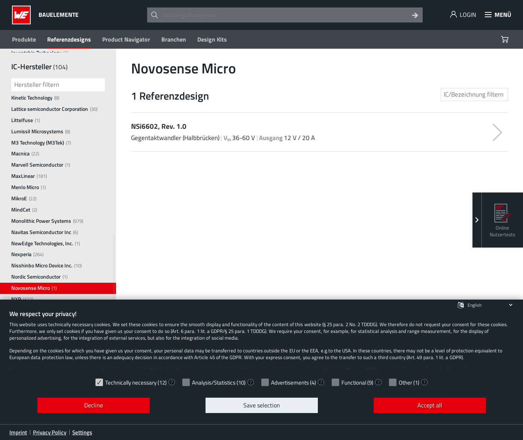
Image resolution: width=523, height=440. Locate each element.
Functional (353, 382)
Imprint (18, 432)
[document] (261, 342)
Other (405, 382)
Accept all (429, 405)
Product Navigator (126, 39)
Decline (93, 405)
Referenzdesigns (69, 39)
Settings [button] (82, 432)
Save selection (261, 405)
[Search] (415, 14)
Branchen (173, 39)
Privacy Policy (49, 432)
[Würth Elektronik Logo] (23, 15)
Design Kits (212, 39)
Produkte (24, 39)
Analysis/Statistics (213, 382)
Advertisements (290, 382)
